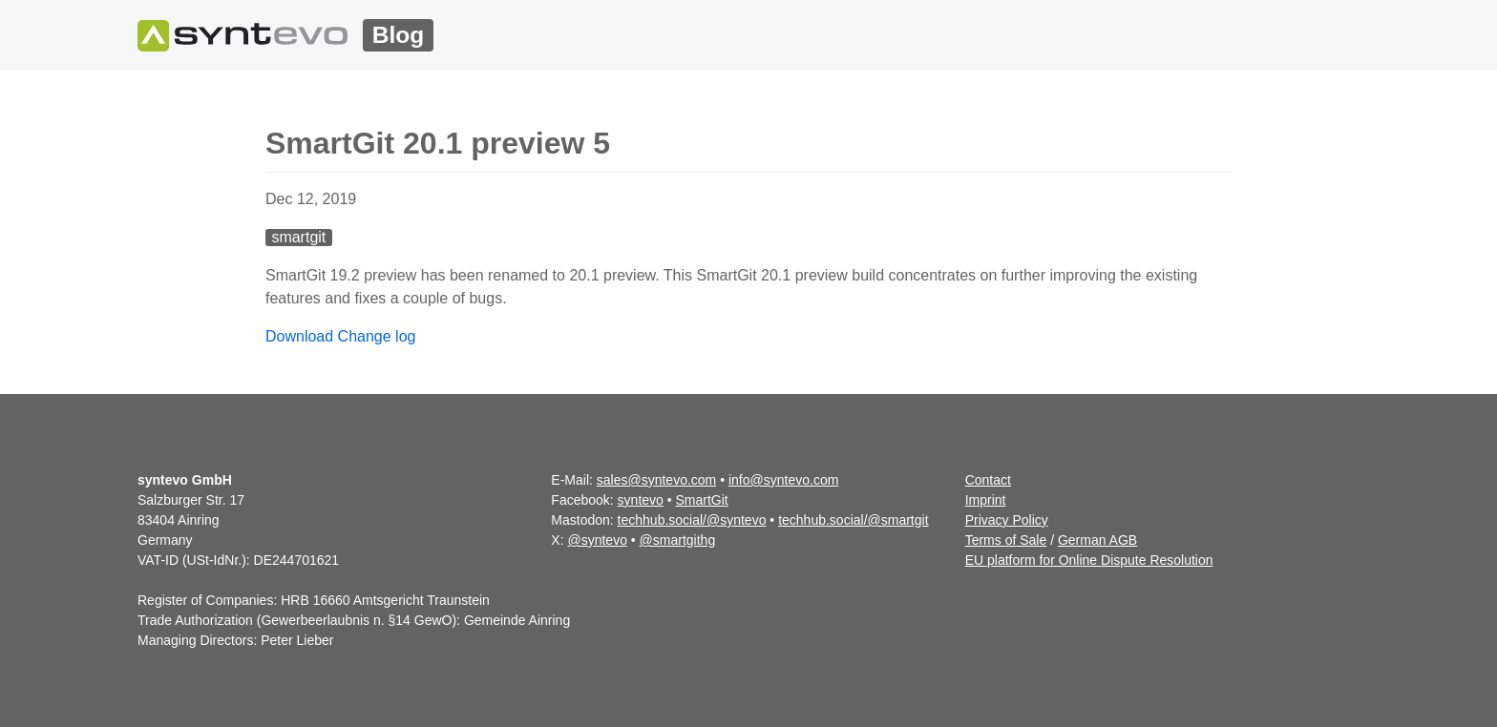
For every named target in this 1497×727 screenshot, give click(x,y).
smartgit (298, 237)
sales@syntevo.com (656, 480)
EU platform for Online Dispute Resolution (1089, 560)
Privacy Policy (1006, 520)
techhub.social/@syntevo (692, 520)
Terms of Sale (1006, 540)
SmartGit (702, 500)
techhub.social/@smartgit (853, 520)
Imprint (985, 500)
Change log (377, 336)
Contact (988, 480)
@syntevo (596, 540)
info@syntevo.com (783, 480)
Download (299, 336)
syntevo (641, 500)
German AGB (1097, 540)
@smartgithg (678, 540)
